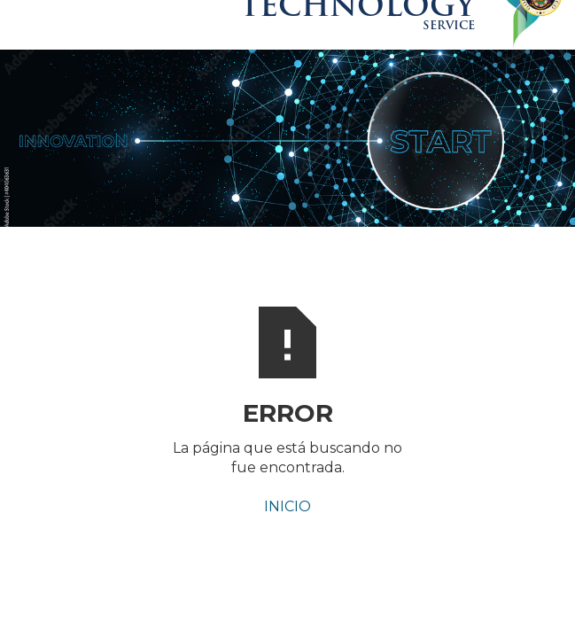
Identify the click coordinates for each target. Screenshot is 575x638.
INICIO (287, 506)
